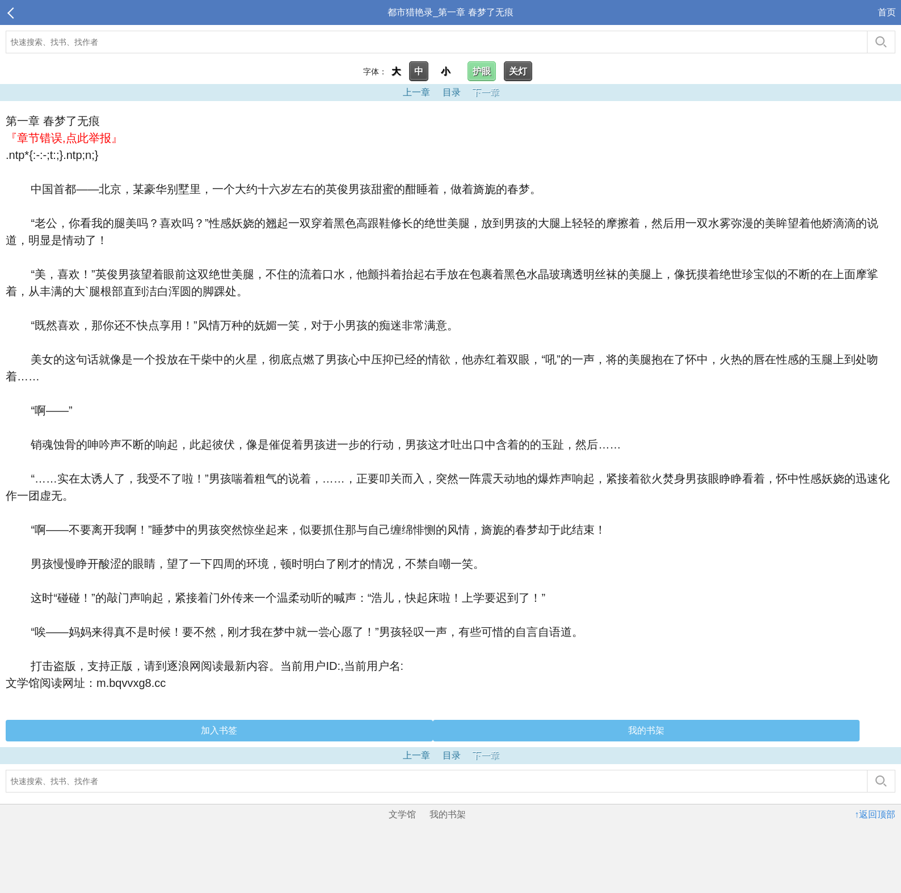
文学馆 (402, 814)
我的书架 (646, 730)
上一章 (416, 92)
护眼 (482, 71)
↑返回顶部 (874, 814)
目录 (452, 92)
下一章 (485, 92)
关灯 (518, 71)
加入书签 (219, 730)
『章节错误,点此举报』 (64, 138)
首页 (887, 12)
